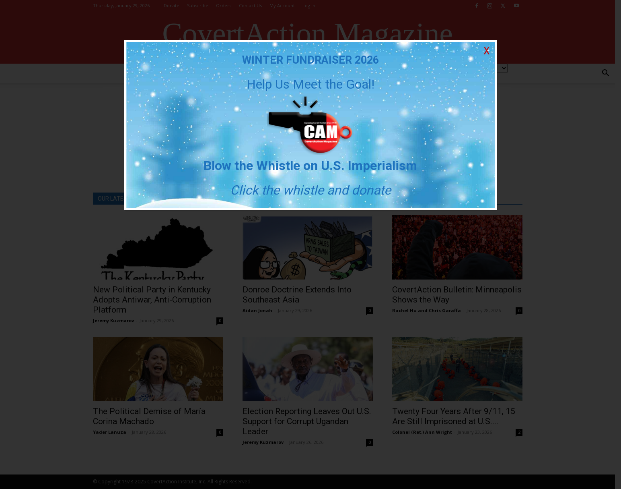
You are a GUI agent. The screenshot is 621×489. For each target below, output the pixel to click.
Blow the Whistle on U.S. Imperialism (310, 165)
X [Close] (486, 51)
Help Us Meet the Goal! (310, 84)
